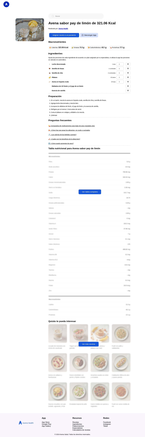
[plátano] (120, 77)
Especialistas (78, 428)
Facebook (107, 422)
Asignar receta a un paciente (64, 35)
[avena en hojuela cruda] (120, 82)
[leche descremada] (120, 64)
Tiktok (105, 426)
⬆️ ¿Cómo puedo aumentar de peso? (61, 143)
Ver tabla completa (90, 192)
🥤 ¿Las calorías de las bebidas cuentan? (62, 135)
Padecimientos (78, 426)
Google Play (46, 424)
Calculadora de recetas (81, 430)
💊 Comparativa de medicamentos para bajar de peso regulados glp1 (71, 126)
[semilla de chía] (120, 73)
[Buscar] (77, 16)
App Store (46, 422)
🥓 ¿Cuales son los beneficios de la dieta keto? (64, 139)
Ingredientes (77, 424)
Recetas (76, 422)
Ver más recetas (88, 344)
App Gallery (46, 426)
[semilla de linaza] (120, 68)
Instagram (107, 424)
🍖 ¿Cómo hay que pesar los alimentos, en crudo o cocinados (69, 130)
